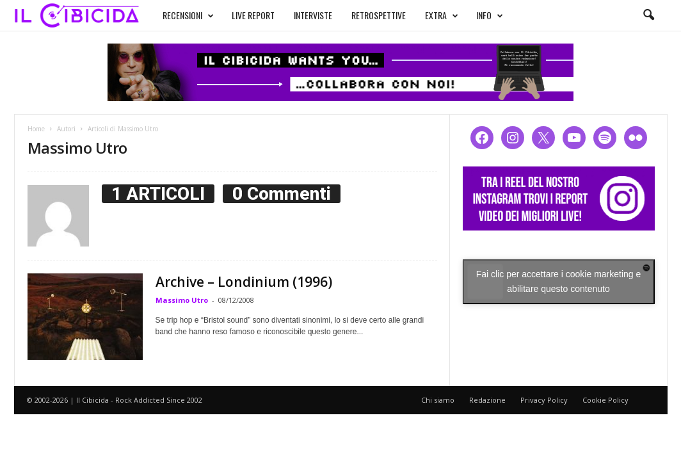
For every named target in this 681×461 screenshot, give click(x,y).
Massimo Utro (182, 300)
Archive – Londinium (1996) (244, 282)
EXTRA (441, 15)
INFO (489, 15)
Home (36, 128)
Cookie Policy (605, 400)
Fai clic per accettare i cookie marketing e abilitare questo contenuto (558, 281)
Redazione (487, 400)
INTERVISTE (313, 15)
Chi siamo (437, 400)
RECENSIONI (188, 15)
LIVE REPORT (253, 15)
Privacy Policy (544, 400)
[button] (648, 15)
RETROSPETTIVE (378, 15)
